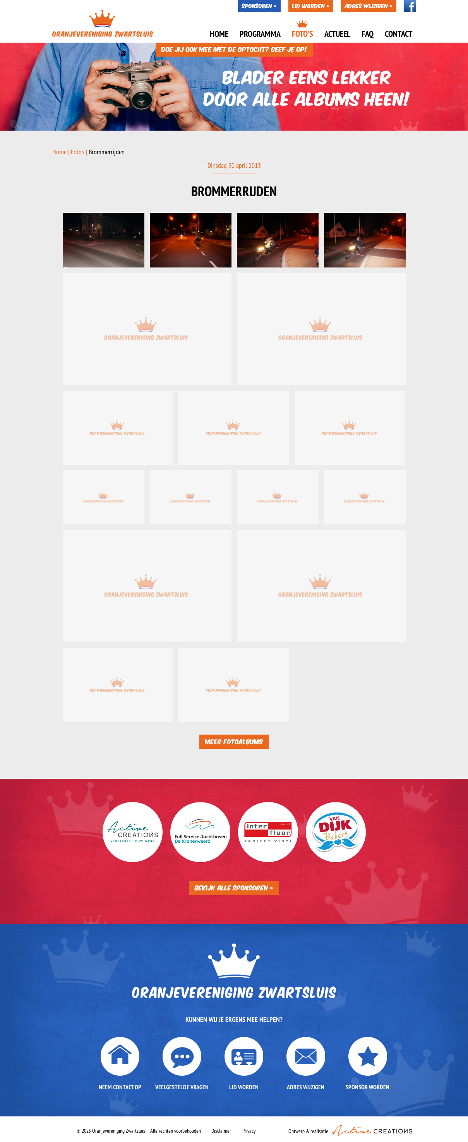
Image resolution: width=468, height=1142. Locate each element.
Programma (260, 33)
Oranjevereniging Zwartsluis (102, 23)
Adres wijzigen (305, 1087)
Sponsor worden (367, 1087)
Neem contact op (120, 1087)
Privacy (248, 1130)
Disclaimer (221, 1130)
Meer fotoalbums (234, 741)
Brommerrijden (107, 151)
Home (219, 33)
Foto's (302, 33)
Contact (398, 33)
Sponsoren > (259, 5)
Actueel (337, 33)
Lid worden (244, 1087)
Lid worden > (310, 5)
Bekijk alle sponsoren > (234, 887)
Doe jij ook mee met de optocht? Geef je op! (234, 48)
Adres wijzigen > (369, 5)
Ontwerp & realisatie (350, 1130)
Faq (368, 33)
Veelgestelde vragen (182, 1087)
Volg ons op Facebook (410, 6)
